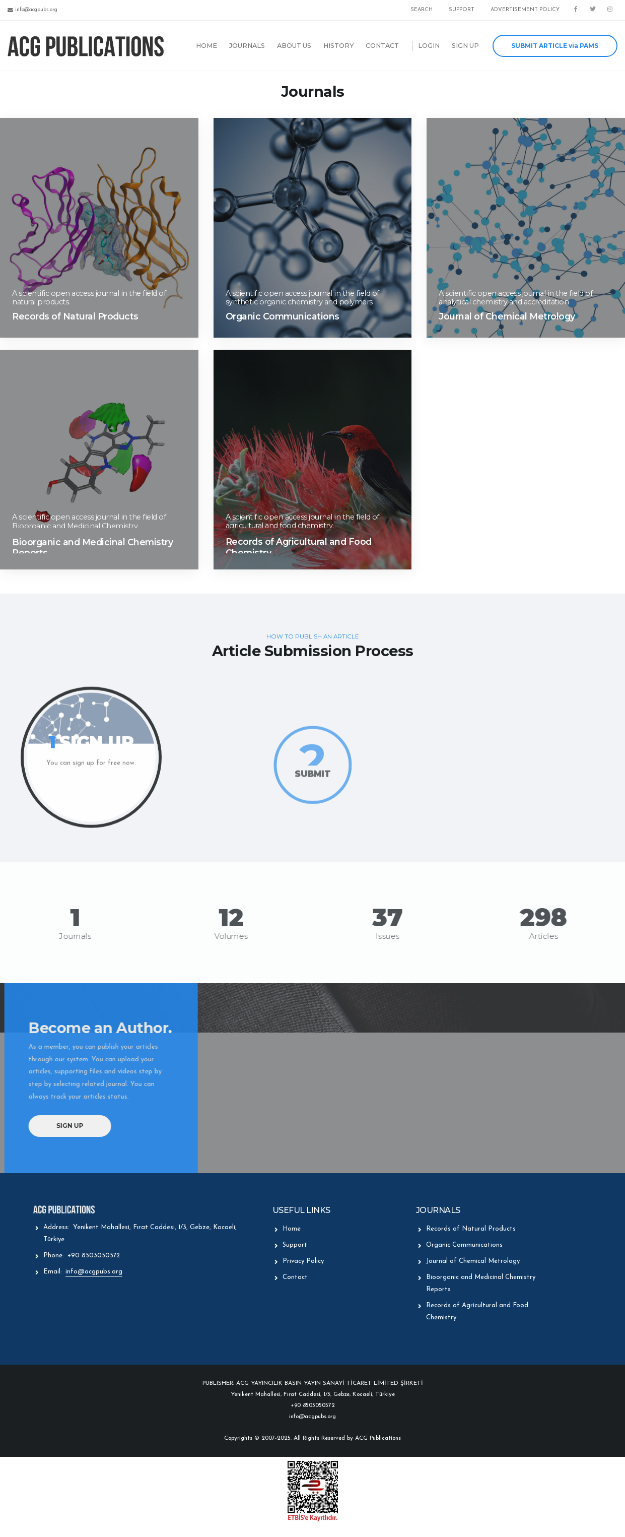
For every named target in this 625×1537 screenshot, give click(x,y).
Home (292, 1229)
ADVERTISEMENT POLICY (525, 10)
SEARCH (421, 10)
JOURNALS (247, 45)
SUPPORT (461, 10)
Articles (536, 936)
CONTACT (382, 45)
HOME (206, 45)
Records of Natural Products (471, 1229)
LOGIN (429, 45)
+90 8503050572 (93, 1255)
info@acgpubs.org (93, 1271)
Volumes (224, 936)
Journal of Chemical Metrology (473, 1261)
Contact (295, 1277)
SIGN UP (465, 45)
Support (295, 1245)
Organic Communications (464, 1245)
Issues (380, 936)
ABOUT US (294, 45)
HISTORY (338, 45)
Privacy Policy (303, 1261)
